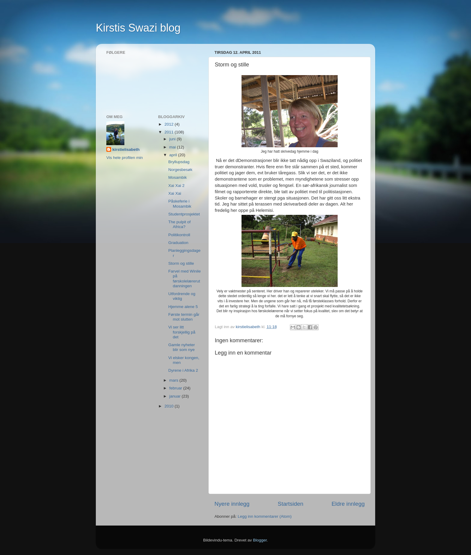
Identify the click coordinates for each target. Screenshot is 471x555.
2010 (169, 406)
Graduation (178, 242)
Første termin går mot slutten (183, 317)
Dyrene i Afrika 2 (183, 370)
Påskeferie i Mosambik (179, 203)
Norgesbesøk (180, 169)
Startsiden (290, 504)
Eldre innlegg (348, 504)
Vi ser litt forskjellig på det (181, 332)
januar (175, 396)
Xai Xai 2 (176, 185)
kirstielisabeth (126, 149)
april (173, 155)
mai (173, 147)
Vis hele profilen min (124, 157)
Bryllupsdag (179, 162)
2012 (169, 124)
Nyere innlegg (232, 504)
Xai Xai (174, 193)
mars (174, 380)
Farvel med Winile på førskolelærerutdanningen (184, 278)
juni (173, 139)
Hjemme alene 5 (183, 306)
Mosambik (177, 177)
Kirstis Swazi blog (138, 28)
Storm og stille (181, 263)
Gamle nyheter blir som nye (181, 347)
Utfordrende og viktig (181, 296)
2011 (169, 132)
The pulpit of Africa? (179, 224)
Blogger (260, 540)
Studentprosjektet (184, 214)
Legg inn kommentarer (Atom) (264, 516)
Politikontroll (179, 235)
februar (176, 388)
